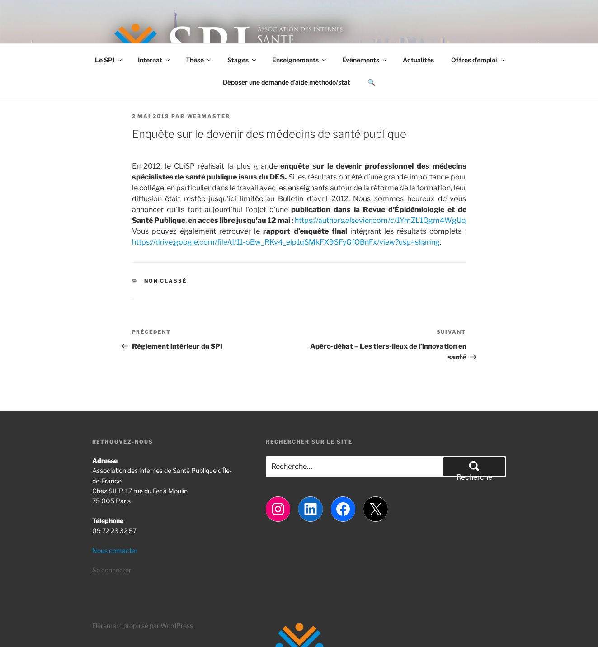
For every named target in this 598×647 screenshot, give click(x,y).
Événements (365, 60)
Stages (242, 60)
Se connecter (111, 570)
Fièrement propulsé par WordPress (142, 625)
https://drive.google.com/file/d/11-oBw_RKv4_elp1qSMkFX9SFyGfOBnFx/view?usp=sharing (286, 242)
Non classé (165, 281)
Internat (154, 60)
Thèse (199, 60)
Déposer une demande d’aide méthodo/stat (286, 82)
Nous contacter (114, 550)
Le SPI (109, 60)
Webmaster (209, 116)
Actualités (418, 60)
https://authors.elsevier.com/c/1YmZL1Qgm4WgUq (380, 220)
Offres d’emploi (478, 60)
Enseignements (299, 60)
